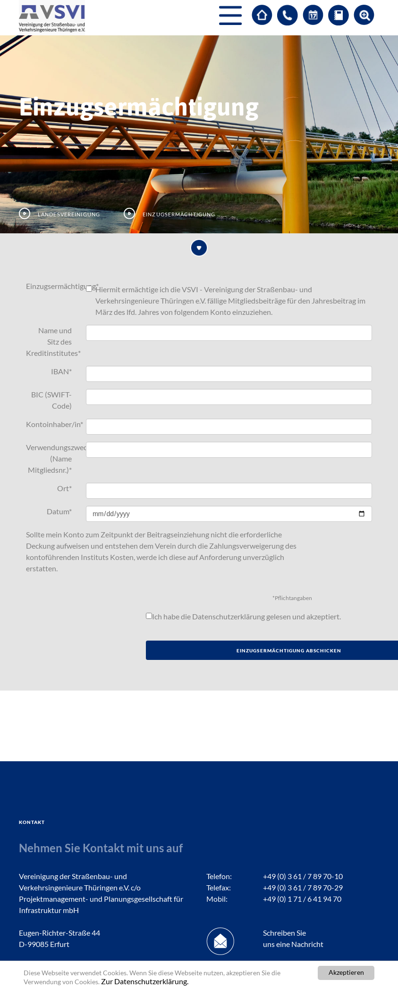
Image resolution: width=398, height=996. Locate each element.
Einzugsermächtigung (52, 285)
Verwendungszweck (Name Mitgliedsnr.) (52, 458)
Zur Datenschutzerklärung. (144, 981)
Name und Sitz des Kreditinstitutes (52, 341)
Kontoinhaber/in (52, 424)
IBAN (61, 371)
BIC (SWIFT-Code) (51, 400)
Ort (64, 488)
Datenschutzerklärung (228, 616)
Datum (59, 511)
